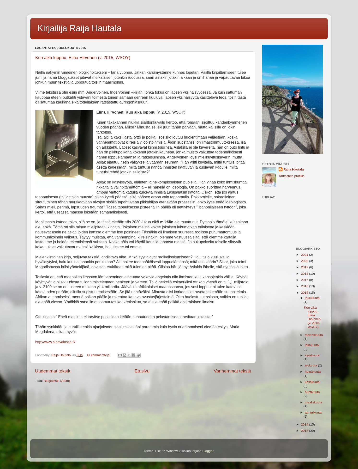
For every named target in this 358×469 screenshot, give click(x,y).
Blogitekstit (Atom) (57, 381)
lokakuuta (312, 345)
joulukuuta (312, 298)
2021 (305, 254)
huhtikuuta (312, 392)
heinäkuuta (313, 371)
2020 (305, 261)
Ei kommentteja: (99, 355)
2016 (305, 286)
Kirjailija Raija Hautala (79, 28)
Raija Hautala (293, 169)
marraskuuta (314, 335)
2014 (305, 424)
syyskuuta (312, 355)
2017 (305, 280)
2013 (305, 430)
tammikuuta (313, 412)
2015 (305, 292)
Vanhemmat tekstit (232, 370)
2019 (305, 267)
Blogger (208, 451)
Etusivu (142, 370)
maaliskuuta (313, 402)
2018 (305, 273)
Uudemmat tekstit (52, 370)
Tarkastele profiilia (291, 176)
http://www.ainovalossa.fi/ (55, 342)
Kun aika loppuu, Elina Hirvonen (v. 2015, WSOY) (82, 57)
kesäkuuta (312, 382)
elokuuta (311, 365)
